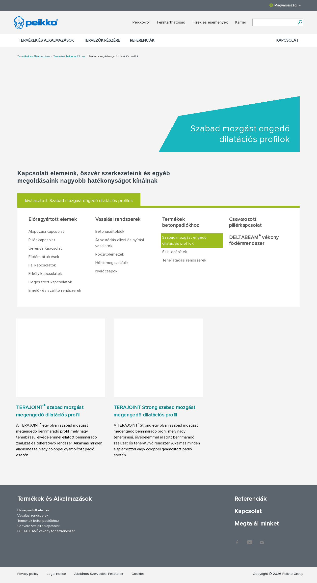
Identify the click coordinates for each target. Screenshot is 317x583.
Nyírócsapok (106, 271)
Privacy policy (27, 574)
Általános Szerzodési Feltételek (98, 574)
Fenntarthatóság (171, 22)
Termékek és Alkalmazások (46, 40)
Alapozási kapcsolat (46, 231)
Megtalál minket (257, 523)
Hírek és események (210, 22)
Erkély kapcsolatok (45, 273)
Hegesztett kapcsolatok (50, 282)
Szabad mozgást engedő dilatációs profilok (113, 56)
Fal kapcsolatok (42, 265)
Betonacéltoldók (110, 231)
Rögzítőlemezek (109, 254)
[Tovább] (300, 22)
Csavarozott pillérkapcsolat (245, 222)
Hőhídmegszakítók (112, 262)
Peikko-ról (141, 22)
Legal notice (56, 574)
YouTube (249, 539)
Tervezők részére (102, 40)
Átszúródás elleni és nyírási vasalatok (119, 242)
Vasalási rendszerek (118, 219)
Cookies (138, 574)
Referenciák (142, 40)
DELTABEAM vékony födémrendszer (254, 240)
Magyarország (285, 5)
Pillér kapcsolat (41, 239)
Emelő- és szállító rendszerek (54, 290)
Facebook (237, 539)
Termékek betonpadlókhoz (69, 56)
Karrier (240, 22)
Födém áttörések (43, 256)
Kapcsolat (287, 40)
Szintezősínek (174, 251)
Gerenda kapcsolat (45, 248)
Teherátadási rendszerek (184, 260)
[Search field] (274, 22)
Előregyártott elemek (52, 219)
